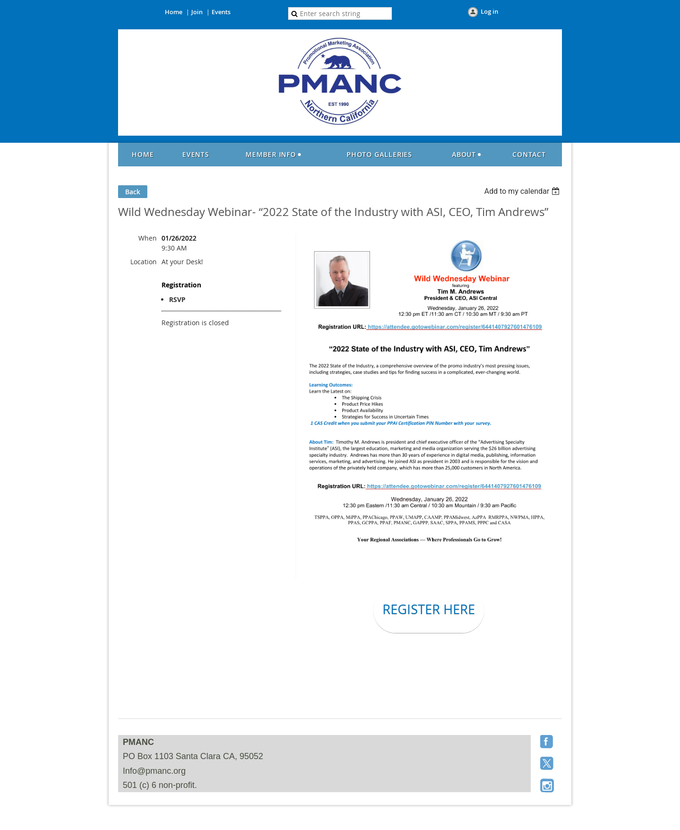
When (147, 237)
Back (132, 191)
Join (197, 12)
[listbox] (523, 191)
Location (143, 261)
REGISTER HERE (428, 609)
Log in (489, 11)
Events (221, 12)
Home (173, 12)
